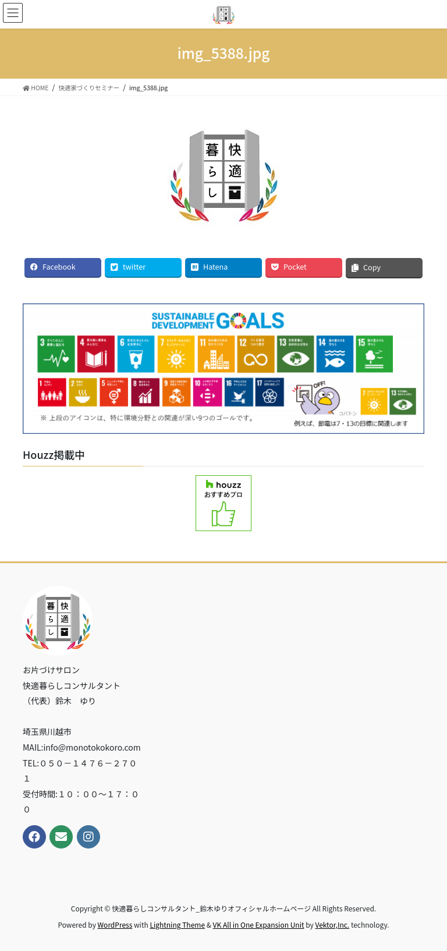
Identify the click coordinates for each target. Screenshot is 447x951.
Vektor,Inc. (332, 924)
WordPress (115, 924)
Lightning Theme (177, 924)
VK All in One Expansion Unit (258, 924)
